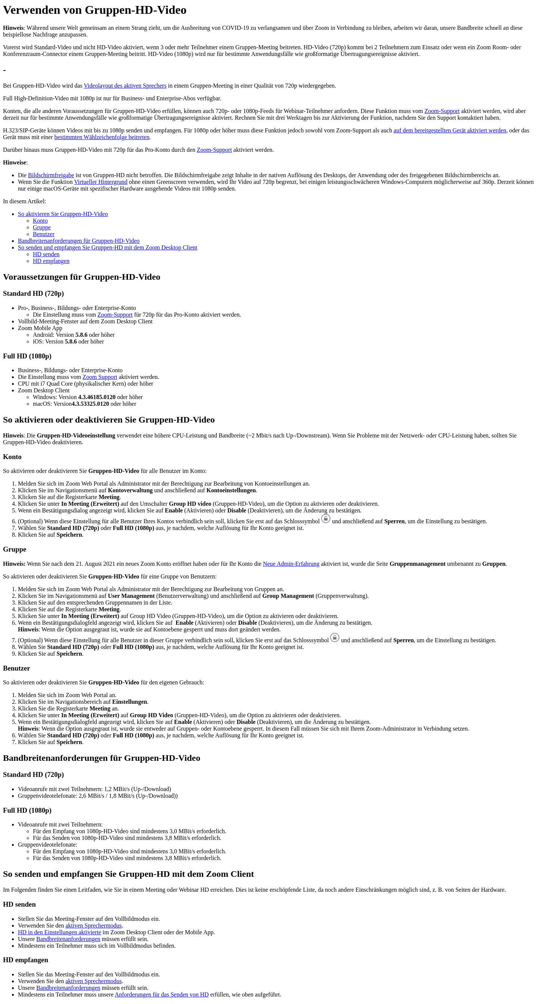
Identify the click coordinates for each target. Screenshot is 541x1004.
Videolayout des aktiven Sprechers (125, 85)
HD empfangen (51, 261)
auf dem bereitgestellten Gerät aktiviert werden (450, 130)
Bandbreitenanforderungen (68, 939)
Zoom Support (99, 377)
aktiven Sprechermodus (94, 925)
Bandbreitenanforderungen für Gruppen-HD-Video (79, 241)
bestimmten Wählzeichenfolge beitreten (102, 137)
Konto (40, 220)
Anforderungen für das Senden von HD (162, 994)
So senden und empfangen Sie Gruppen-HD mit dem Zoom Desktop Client (107, 247)
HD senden (46, 254)
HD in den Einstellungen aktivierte (59, 932)
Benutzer (43, 234)
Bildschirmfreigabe (51, 175)
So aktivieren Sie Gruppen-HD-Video (63, 214)
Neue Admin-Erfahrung (291, 564)
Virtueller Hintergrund (100, 182)
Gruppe (42, 227)
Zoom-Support (442, 111)
